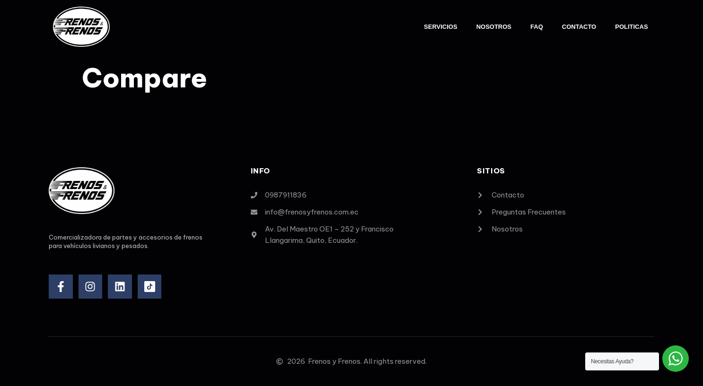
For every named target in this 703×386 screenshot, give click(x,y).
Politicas (631, 26)
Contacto (579, 26)
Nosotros (493, 26)
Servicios (440, 26)
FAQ (536, 26)
